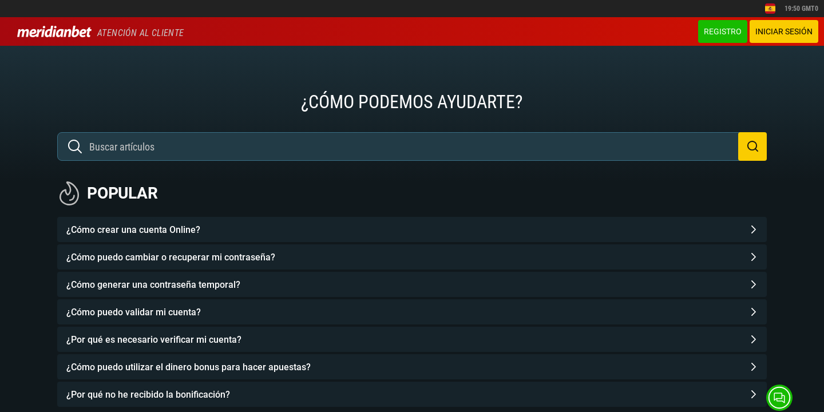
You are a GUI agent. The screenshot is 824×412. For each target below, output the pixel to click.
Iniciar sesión (784, 31)
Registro (723, 31)
